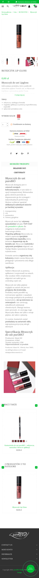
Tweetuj (17, 153)
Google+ (22, 153)
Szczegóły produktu (19, 164)
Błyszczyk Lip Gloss (19, 499)
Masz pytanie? (30, 568)
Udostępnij (11, 153)
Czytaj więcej (19, 95)
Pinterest (28, 153)
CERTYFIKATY (19, 173)
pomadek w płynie (15, 226)
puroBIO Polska (18, 570)
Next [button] (36, 61)
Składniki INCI (19, 168)
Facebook (3, 1)
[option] (7, 61)
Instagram (8, 1)
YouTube (6, 1)
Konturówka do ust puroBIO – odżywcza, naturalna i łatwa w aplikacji (19, 439)
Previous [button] (3, 61)
